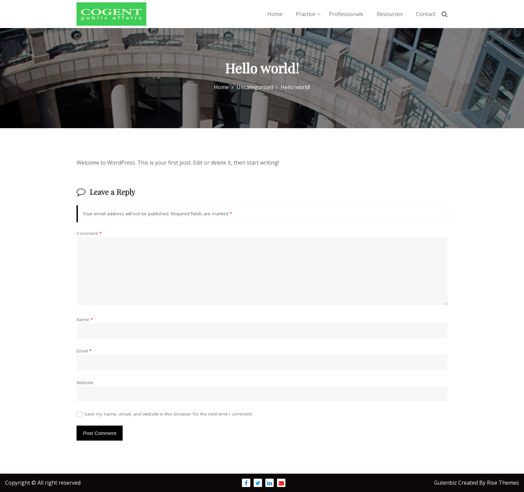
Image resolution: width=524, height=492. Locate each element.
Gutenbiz (446, 482)
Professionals (346, 14)
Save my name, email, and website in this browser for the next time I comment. (168, 414)
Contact (425, 14)
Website (85, 383)
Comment (89, 233)
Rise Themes (503, 482)
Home (274, 14)
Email (84, 351)
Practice (305, 14)
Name (85, 319)
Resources (390, 14)
